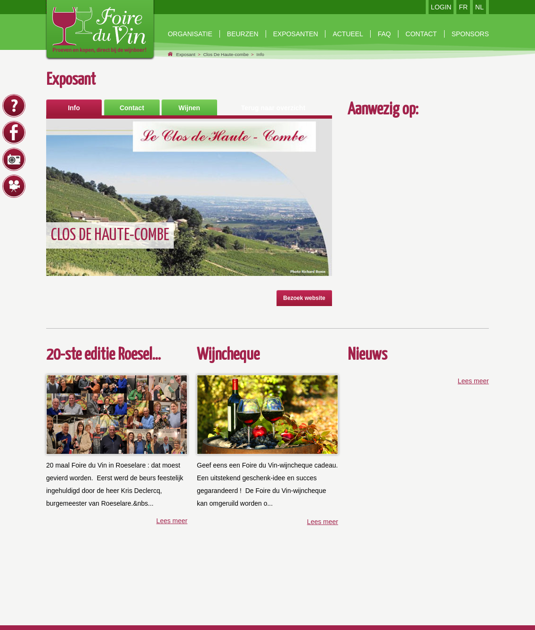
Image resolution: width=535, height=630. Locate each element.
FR (463, 7)
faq (384, 34)
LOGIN (441, 7)
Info (260, 54)
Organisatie (190, 34)
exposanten (295, 34)
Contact (132, 108)
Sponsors (470, 34)
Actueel (347, 34)
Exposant (185, 54)
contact (421, 34)
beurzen (243, 34)
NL (479, 7)
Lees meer (171, 521)
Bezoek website (304, 298)
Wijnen (189, 108)
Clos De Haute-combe (225, 54)
